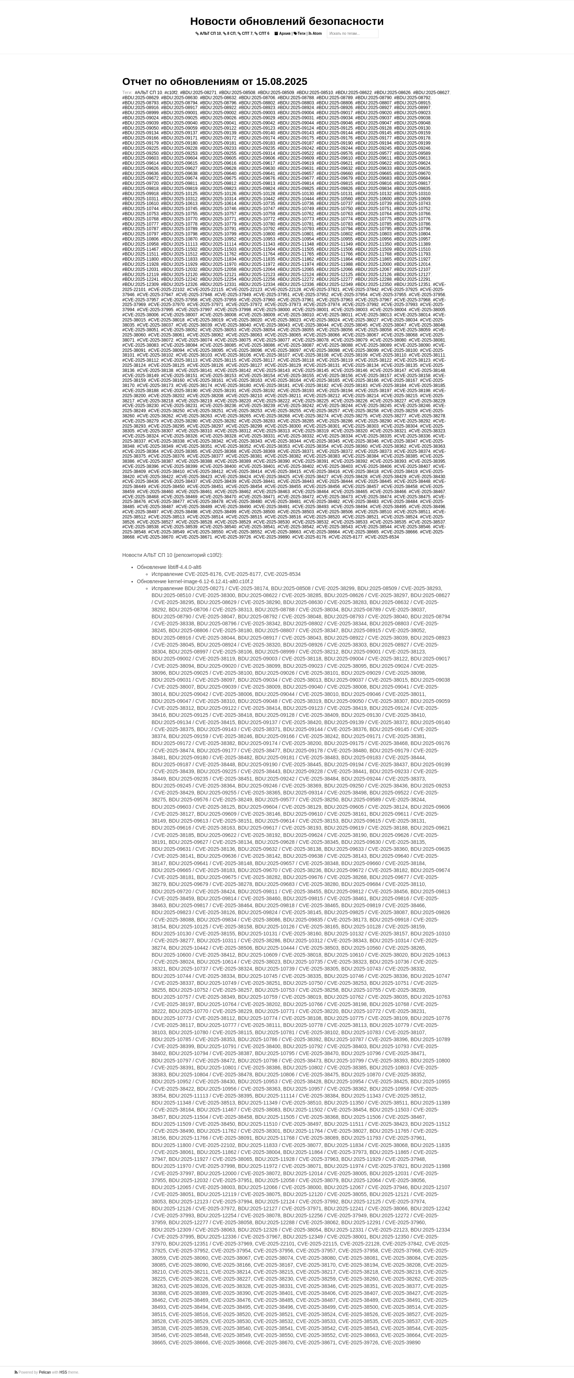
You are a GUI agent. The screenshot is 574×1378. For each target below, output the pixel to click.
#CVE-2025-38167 (399, 380)
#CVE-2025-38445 (373, 481)
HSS (63, 1372)
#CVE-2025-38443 (295, 481)
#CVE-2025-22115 (205, 289)
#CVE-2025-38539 (179, 526)
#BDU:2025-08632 (218, 97)
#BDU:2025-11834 (218, 259)
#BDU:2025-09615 (179, 163)
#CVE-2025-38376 (166, 456)
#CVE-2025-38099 (360, 350)
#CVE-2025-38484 (399, 501)
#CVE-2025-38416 (321, 471)
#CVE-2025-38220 (233, 400)
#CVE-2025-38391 (310, 461)
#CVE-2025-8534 (382, 537)
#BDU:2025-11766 (334, 254)
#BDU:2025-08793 (140, 102)
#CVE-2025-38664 (321, 532)
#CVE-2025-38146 (349, 370)
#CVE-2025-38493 (310, 506)
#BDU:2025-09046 (334, 123)
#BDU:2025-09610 (334, 158)
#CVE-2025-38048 (427, 325)
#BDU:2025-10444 (295, 198)
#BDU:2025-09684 (412, 178)
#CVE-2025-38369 (257, 451)
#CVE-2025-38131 (321, 365)
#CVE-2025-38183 (349, 385)
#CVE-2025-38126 (205, 365)
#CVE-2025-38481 (283, 501)
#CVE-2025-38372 (334, 451)
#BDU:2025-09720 (140, 183)
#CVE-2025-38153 (218, 375)
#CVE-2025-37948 (194, 294)
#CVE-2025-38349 (155, 446)
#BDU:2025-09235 (257, 148)
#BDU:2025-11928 (140, 264)
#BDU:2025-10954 (295, 239)
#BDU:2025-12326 (179, 284)
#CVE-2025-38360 (349, 446)
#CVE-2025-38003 (349, 309)
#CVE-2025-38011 (334, 314)
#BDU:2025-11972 (257, 264)
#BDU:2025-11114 (218, 244)
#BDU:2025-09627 (179, 168)
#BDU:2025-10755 (179, 213)
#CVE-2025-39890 (271, 537)
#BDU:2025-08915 (412, 102)
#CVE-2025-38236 (218, 405)
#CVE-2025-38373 (373, 451)
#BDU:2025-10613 (179, 203)
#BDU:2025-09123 (257, 128)
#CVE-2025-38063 (244, 335)
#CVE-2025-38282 (218, 421)
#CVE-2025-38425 (271, 476)
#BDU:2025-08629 (140, 97)
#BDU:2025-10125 (179, 193)
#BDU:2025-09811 (179, 183)
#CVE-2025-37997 (194, 309)
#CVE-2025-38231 (179, 405)
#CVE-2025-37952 (310, 294)
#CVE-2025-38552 (244, 532)
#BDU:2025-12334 (257, 284)
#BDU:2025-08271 (198, 92)
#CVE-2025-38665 (360, 532)
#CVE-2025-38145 (310, 370)
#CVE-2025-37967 (373, 299)
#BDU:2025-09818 (140, 188)
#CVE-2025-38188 (140, 390)
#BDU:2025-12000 (373, 264)
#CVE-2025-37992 (360, 304)
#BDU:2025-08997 (412, 107)
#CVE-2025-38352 (233, 446)
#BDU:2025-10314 (218, 198)
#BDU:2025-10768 (140, 218)
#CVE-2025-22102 (166, 289)
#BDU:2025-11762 (218, 254)
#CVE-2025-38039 (194, 325)
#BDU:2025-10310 (412, 193)
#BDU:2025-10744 (140, 208)
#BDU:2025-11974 (295, 264)
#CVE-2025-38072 (155, 340)
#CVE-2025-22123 (244, 289)
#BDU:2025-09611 (373, 158)
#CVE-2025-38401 (257, 466)
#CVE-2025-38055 (295, 329)
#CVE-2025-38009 (257, 314)
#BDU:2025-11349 (334, 244)
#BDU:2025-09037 (373, 117)
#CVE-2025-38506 (334, 511)
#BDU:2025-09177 (373, 138)
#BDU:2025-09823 (218, 188)
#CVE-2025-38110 (388, 355)
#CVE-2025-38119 (334, 360)
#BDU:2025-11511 (140, 254)
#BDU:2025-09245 (373, 148)
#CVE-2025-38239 (257, 405)
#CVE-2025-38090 (412, 345)
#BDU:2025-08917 (179, 107)
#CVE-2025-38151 (179, 375)
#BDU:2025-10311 (140, 198)
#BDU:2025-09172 (218, 138)
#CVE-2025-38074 (194, 340)
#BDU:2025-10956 (373, 239)
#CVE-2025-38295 (166, 426)
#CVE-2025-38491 (271, 506)
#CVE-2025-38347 (399, 441)
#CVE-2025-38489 (194, 506)
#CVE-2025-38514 (205, 516)
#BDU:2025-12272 (295, 279)
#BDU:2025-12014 (412, 264)
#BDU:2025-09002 (218, 112)
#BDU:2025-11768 (373, 254)
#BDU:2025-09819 (179, 188)
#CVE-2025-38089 (373, 345)
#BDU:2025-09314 (257, 153)
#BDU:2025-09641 (257, 173)
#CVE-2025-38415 (283, 471)
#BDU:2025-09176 (334, 138)
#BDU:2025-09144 (334, 132)
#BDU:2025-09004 (295, 112)
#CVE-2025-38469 (179, 496)
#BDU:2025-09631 (295, 168)
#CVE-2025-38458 (399, 486)
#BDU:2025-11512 (179, 254)
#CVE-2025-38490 (233, 506)
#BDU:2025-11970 (218, 264)
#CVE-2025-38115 (218, 360)
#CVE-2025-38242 (295, 405)
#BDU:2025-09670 (412, 173)
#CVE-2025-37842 (360, 289)
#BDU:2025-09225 (140, 148)
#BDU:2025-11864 (334, 259)
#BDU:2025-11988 (334, 264)
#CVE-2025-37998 (233, 309)
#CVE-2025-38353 (271, 446)
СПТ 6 (261, 33)
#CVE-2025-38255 (283, 410)
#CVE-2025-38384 (360, 456)
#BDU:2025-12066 (334, 269)
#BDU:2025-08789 (334, 97)
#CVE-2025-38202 (166, 395)
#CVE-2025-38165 (321, 380)
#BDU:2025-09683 (373, 178)
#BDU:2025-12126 (373, 274)
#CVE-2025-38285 (295, 421)
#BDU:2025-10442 (257, 198)
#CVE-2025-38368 (218, 451)
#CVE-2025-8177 (346, 537)
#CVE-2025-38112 (140, 360)
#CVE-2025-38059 (412, 329)
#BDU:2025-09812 (218, 183)
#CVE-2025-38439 (218, 481)
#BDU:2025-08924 (295, 107)
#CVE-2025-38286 (334, 421)
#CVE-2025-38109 (349, 355)
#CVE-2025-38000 (271, 309)
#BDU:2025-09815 (334, 183)
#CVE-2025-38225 (310, 400)
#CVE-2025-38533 (349, 522)
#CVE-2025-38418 (360, 471)
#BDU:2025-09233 (218, 148)
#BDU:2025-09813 (257, 183)
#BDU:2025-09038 (412, 117)
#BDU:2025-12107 (412, 269)
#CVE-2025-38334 (334, 436)
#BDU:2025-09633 (373, 168)
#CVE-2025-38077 (271, 340)
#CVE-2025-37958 (179, 299)
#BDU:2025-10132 (373, 193)
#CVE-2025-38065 (283, 335)
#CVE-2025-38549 (166, 532)
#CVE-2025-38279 (140, 421)
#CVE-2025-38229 (427, 400)
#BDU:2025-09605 (218, 158)
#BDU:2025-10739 (373, 203)
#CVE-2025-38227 (388, 400)
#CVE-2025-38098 (321, 350)
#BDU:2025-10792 (257, 228)
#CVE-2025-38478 (205, 501)
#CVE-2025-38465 (349, 491)
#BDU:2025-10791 (218, 228)
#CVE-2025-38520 (321, 516)
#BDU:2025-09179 (140, 143)
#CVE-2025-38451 (205, 486)
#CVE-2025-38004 (388, 309)
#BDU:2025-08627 (431, 92)
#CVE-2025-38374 (412, 451)
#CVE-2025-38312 (233, 430)
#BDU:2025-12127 (412, 274)
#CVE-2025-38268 (271, 415)
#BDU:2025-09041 (218, 123)
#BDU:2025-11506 (334, 249)
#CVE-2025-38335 (373, 436)
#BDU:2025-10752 (412, 208)
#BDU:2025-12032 (179, 269)
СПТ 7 (245, 33)
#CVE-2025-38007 (179, 314)
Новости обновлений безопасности (287, 21)
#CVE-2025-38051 (140, 329)
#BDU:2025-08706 (257, 97)
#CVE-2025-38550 (205, 532)
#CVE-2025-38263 (194, 415)
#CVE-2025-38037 (155, 325)
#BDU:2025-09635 (412, 168)
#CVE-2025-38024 (321, 320)
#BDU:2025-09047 (373, 123)
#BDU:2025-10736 (295, 203)
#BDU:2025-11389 (412, 244)
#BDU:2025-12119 (140, 274)
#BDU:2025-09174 (257, 138)
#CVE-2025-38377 (205, 456)
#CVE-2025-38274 (310, 415)
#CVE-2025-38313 (271, 430)
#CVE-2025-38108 (310, 355)
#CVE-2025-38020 (244, 320)
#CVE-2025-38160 (166, 380)
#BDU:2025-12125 (334, 274)
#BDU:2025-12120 (179, 274)
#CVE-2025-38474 (373, 496)
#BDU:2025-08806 (334, 102)
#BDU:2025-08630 (179, 97)
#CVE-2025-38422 (155, 476)
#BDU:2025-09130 (412, 128)
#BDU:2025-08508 (237, 92)
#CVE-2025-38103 (194, 355)
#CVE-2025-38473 (334, 496)
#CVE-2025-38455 (283, 486)
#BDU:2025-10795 (373, 228)
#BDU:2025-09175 (295, 138)
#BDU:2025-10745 (179, 208)
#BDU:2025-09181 (218, 143)
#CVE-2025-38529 (233, 522)
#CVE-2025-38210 (244, 395)
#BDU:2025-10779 (218, 224)
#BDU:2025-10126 (218, 193)
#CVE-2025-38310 (194, 430)
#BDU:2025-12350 (373, 284)
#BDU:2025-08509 (276, 92)
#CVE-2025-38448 (412, 481)
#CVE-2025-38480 (244, 501)
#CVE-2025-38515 (244, 516)
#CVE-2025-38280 (179, 421)
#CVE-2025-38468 (140, 496)
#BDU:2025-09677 (295, 178)
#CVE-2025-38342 (205, 441)
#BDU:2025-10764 (373, 213)
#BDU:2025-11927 (412, 259)
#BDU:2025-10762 (295, 213)
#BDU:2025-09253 (179, 153)
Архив (283, 33)
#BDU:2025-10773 (295, 218)
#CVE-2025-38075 (233, 340)
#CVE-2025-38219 (194, 400)
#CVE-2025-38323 (427, 430)
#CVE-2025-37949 (233, 294)
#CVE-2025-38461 (194, 491)
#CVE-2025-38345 (321, 441)
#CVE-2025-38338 (166, 441)
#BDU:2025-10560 (334, 198)
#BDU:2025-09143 (295, 132)
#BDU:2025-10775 (373, 218)
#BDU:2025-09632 (334, 168)
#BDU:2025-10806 (140, 239)
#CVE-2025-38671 (194, 537)
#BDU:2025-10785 (373, 224)
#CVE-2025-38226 (349, 400)
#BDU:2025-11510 (412, 249)
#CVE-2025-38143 (271, 370)
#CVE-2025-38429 (388, 476)
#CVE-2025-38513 (166, 516)
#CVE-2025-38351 (194, 446)
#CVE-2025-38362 (388, 446)
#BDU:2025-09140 (257, 132)
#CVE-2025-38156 (334, 375)
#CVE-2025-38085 (218, 345)
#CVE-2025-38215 (399, 395)
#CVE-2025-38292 (412, 421)
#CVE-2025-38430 (427, 476)
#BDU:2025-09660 (334, 173)
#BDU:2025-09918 (140, 193)
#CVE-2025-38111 (427, 355)
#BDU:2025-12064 (257, 269)
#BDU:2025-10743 (412, 203)
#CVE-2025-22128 (283, 289)
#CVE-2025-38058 (373, 329)
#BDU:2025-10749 (295, 208)
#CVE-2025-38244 (334, 405)
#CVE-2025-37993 (399, 304)
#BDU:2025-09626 (140, 168)
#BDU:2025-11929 (179, 264)
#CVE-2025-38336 (412, 436)
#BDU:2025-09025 (179, 117)
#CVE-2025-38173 (155, 385)
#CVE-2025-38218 (155, 400)
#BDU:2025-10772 (257, 218)
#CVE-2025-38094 (166, 350)
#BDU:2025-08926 (334, 107)
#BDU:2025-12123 (257, 274)
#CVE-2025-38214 (360, 395)
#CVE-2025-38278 (427, 415)
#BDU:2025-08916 (140, 107)
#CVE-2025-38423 (194, 476)
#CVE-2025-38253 (244, 410)
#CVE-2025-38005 (427, 309)
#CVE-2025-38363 (427, 446)
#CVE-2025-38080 (388, 340)
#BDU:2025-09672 (140, 178)
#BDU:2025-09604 (179, 158)
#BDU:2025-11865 (373, 259)
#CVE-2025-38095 (205, 350)
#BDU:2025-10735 (257, 203)
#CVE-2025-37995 (155, 309)
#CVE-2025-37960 (257, 299)
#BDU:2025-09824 (257, 188)
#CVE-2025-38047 (388, 325)
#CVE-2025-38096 (244, 350)
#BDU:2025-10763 (334, 213)
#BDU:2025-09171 (179, 138)
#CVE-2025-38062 (205, 335)
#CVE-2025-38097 (283, 350)
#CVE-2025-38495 (388, 506)
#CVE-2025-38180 (233, 385)
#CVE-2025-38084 (179, 345)
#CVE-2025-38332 (295, 436)
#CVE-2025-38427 (310, 476)
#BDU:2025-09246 (412, 148)
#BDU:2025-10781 (295, 224)
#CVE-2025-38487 (155, 506)
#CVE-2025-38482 (321, 501)
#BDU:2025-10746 (218, 208)
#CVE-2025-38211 (283, 395)
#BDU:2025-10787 (140, 228)
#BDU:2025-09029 (257, 117)
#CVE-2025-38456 (321, 486)
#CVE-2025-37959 (218, 299)
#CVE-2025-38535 (388, 522)
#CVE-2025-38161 (205, 380)
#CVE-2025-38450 (166, 486)
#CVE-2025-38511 (412, 511)
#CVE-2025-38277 (388, 415)
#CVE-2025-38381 (244, 456)
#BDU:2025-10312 (179, 198)
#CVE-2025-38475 (412, 496)
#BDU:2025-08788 (295, 97)
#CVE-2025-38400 (218, 466)
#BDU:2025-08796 (218, 102)
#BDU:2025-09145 (373, 132)
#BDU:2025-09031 (295, 117)
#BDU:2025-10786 (412, 224)
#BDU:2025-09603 (140, 158)
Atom (315, 33)
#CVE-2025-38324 (140, 436)
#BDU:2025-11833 (179, 259)
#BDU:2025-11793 (412, 254)
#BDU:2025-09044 (295, 123)
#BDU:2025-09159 (412, 132)
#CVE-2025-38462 (233, 491)
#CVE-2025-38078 (310, 340)
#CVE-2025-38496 (427, 506)
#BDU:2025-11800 (140, 259)
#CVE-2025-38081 (427, 340)
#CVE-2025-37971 (205, 304)
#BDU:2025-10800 (257, 234)
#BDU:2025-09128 (373, 128)
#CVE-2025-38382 (283, 456)
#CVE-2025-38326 (179, 436)
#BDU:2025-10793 (295, 228)
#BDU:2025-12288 (373, 279)
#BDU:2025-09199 (412, 143)
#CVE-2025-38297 (205, 426)
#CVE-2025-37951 (271, 294)
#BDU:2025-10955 (334, 239)
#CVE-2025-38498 (179, 511)
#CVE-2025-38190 (179, 390)
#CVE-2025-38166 (360, 380)
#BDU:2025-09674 (179, 178)
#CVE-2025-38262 (155, 415)
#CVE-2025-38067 (360, 335)
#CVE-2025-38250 (166, 410)
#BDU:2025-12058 (218, 269)
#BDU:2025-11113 (179, 244)
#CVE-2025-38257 (321, 410)
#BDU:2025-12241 (140, 279)
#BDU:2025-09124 (295, 128)
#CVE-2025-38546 (412, 526)
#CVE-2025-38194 (334, 390)
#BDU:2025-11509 (373, 249)
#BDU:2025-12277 (334, 279)
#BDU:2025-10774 (334, 218)
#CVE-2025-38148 (427, 370)
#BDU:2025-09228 (179, 148)
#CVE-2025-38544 (373, 526)
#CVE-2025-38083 (140, 345)
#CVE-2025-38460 (155, 491)
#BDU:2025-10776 (412, 218)
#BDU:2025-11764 (257, 254)
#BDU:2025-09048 (412, 123)
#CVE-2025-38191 (218, 390)
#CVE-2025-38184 (388, 385)
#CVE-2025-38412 (205, 471)
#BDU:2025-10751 (373, 208)
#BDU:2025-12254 (218, 279)
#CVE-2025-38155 (295, 375)
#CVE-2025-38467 (427, 491)
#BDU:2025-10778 (179, 224)
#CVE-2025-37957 (140, 299)
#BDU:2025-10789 (179, 228)
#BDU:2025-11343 (257, 244)
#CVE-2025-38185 (427, 385)
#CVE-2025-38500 (257, 511)
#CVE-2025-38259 (399, 410)
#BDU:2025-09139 (218, 132)
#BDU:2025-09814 (295, 183)
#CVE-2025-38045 (349, 325)
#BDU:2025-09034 (334, 117)
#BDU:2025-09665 (373, 173)
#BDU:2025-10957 (412, 239)
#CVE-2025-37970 (166, 304)
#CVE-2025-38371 (295, 451)
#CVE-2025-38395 (427, 461)
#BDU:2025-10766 (412, 213)
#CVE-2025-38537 (427, 522)
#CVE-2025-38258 (360, 410)
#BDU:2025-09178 (412, 138)
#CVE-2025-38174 (194, 385)
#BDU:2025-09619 (295, 163)
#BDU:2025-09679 (334, 178)
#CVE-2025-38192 (257, 390)
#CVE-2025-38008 (218, 314)
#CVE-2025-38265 (233, 415)
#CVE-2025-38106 (233, 355)
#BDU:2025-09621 (334, 163)
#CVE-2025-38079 (349, 340)
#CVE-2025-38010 (295, 314)
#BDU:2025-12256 (257, 279)
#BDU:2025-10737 (334, 203)
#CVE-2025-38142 (233, 370)
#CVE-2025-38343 (244, 441)
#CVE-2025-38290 (373, 421)
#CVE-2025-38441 (257, 481)
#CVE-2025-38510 (373, 511)
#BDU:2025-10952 (218, 239)
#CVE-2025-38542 (295, 526)
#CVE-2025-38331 (257, 436)
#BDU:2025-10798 (179, 234)
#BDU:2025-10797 (140, 234)
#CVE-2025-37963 (334, 299)
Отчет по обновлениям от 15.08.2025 (214, 81)
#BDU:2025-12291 (412, 279)
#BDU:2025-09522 (295, 153)
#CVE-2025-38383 (321, 456)
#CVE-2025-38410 (166, 471)
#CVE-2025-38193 (295, 390)
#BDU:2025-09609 (295, 158)
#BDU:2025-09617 (257, 163)
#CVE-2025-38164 (283, 380)
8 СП (229, 33)
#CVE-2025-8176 (309, 537)
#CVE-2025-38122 (373, 360)
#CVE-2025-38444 (334, 481)
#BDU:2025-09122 (218, 128)
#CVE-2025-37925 (399, 289)
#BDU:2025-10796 (412, 228)
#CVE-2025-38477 (166, 501)
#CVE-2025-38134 (360, 365)
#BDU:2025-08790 (373, 97)
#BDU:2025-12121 (218, 274)
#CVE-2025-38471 (257, 496)
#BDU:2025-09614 (140, 163)
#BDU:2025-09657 (295, 173)
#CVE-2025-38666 (399, 532)
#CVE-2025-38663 (283, 532)
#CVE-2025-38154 (257, 375)
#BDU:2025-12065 (295, 269)
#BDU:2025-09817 (412, 183)
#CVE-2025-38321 (388, 430)
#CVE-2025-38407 (412, 466)
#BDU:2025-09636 (140, 173)
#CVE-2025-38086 (257, 345)
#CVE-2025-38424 (233, 476)
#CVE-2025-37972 (244, 304)
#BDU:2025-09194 (373, 143)
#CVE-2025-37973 (283, 304)
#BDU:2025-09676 (257, 178)
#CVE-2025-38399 (179, 466)
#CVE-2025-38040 (233, 325)
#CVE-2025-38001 (310, 309)
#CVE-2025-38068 (399, 335)
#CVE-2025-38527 (155, 522)
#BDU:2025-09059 (179, 128)
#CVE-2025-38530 (271, 522)
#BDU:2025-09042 (257, 123)
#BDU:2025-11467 (140, 249)
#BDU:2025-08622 (353, 92)
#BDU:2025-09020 (373, 112)
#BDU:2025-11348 (295, 244)
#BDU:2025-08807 (373, 102)
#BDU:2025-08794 (179, 102)
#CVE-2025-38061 (166, 335)
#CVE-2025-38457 (360, 486)
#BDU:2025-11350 (373, 244)
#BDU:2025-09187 (295, 143)
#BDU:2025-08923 (257, 107)
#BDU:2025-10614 (218, 203)
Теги (299, 33)
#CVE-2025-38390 (271, 461)
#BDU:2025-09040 (179, 123)
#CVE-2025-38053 (218, 329)
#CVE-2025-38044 (310, 325)
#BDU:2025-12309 (140, 284)
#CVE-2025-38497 (140, 511)
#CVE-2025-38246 (412, 405)
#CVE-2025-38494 (349, 506)
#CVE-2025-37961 (295, 299)
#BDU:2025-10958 (140, 244)
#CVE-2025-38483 (360, 501)
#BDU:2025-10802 (334, 234)
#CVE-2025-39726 (233, 537)
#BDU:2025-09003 (257, 112)
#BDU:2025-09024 (140, 117)
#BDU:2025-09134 (140, 132)
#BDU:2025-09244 (334, 148)
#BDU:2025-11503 (218, 249)
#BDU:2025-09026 (218, 117)
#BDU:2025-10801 (295, 234)
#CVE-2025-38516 (283, 516)
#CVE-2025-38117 (257, 360)
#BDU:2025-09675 (218, 178)
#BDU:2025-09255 (218, 153)
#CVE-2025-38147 (388, 370)
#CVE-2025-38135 (399, 365)
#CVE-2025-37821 (321, 289)
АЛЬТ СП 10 (208, 33)
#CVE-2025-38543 (334, 526)
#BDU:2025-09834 (373, 188)
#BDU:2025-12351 (412, 284)
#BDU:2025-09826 (334, 188)
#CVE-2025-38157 (373, 375)
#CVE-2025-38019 (205, 320)
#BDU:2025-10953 (257, 239)
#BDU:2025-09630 (257, 168)
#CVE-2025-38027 (360, 320)
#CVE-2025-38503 (295, 511)
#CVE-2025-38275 (349, 415)
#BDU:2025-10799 (218, 234)
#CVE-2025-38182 (310, 385)
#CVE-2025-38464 (310, 491)
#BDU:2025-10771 (218, 218)
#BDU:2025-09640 (218, 173)
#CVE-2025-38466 (388, 491)
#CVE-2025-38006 (140, 314)
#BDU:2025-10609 (412, 198)
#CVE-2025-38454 (244, 486)
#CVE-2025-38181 (271, 385)
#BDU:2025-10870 (179, 239)
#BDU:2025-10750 (334, 208)
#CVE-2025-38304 (399, 426)
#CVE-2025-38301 (321, 426)
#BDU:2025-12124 (295, 274)
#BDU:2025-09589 (412, 153)
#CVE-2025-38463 (271, 491)
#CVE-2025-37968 (412, 299)
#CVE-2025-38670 (155, 537)
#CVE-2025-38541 (257, 526)
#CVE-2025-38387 (155, 461)
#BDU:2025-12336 (295, 284)
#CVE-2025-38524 (399, 516)
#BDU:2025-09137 (179, 132)
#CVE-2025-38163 (244, 380)
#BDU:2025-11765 (295, 254)
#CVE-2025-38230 (140, 405)
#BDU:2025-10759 (257, 213)
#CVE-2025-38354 (310, 446)
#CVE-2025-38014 (412, 314)
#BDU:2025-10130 (295, 193)
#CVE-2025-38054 (257, 329)
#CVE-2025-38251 (205, 410)
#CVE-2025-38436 (140, 481)
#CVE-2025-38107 (271, 355)
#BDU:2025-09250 (140, 153)
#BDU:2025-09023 (412, 112)
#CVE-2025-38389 (233, 461)
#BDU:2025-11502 (179, 249)
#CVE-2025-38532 (310, 522)
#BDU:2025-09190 (334, 143)
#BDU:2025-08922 (218, 107)
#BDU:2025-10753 (140, 213)
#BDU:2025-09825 (295, 188)
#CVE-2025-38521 (360, 516)
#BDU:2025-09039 (140, 123)
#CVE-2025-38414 (244, 471)
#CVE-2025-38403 (334, 466)
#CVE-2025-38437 (179, 481)
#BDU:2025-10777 (140, 224)
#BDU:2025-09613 (412, 158)
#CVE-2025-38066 (321, 335)
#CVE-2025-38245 (373, 405)
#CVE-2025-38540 (218, 526)
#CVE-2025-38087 (295, 345)
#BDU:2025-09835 (412, 188)
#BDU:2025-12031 (140, 269)
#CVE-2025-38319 (310, 430)
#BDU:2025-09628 (218, 168)
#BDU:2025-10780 (257, 224)
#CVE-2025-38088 (334, 345)
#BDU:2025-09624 (412, 163)
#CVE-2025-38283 (257, 421)
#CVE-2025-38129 (283, 365)
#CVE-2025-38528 (194, 522)
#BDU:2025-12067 (373, 269)
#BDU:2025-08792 (412, 97)
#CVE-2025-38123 (412, 360)
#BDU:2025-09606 (257, 158)
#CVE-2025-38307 (155, 430)
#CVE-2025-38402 (295, 466)
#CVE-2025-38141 (194, 370)
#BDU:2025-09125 (334, 128)
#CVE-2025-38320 (349, 430)
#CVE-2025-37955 (388, 294)
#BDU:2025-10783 (334, 224)
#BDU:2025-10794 (334, 228)
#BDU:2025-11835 (257, 259)
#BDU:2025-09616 (218, 163)
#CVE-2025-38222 (271, 400)
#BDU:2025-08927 (373, 107)
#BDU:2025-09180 (179, 143)
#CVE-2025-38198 (412, 390)
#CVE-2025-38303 (360, 426)
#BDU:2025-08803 (295, 102)
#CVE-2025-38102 (155, 355)
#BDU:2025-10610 (140, 203)
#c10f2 (171, 92)
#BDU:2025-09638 (179, 173)
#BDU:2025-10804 (412, 234)
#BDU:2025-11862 (295, 259)
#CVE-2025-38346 (360, 441)
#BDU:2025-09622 (373, 163)
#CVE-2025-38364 (140, 451)
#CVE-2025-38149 (140, 375)
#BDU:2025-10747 (257, 208)
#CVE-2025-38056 (334, 329)
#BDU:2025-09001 (179, 112)
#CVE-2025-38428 (349, 476)
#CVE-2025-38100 (399, 350)
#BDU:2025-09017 (334, 112)
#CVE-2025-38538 (140, 526)
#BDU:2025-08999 (140, 112)
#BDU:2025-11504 (257, 249)
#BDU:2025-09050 (140, 128)
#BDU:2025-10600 (373, 198)
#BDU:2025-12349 (334, 284)
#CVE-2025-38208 (205, 395)
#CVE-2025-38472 (295, 496)
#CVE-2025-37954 (349, 294)
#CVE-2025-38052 (179, 329)
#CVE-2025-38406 (373, 466)
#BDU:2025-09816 (373, 183)
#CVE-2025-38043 (271, 325)
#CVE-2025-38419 (399, 471)
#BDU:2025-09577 (373, 153)
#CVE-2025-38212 (321, 395)
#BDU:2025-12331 (218, 284)
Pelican (45, 1372)
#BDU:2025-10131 (334, 193)
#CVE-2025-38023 (283, 320)
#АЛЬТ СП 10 (148, 92)
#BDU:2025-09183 (257, 143)
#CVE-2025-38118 (295, 360)
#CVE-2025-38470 (218, 496)
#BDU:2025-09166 (140, 138)
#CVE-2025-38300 (283, 426)
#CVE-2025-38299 (244, 426)
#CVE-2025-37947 (155, 294)
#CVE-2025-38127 (244, 365)
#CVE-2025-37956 (427, 294)
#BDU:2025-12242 (179, 279)
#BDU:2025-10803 (373, 234)
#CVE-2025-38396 (140, 466)
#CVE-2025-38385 (399, 456)
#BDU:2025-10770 (179, 218)
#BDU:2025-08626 (392, 92)
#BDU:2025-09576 (334, 153)
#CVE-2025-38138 (155, 370)
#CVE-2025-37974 (321, 304)
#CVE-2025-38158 (412, 375)
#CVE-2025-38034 (399, 320)
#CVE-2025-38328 (218, 436)
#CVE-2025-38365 (179, 451)
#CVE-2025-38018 (166, 320)
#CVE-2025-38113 (179, 360)
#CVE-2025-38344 (283, 441)
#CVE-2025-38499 (218, 511)
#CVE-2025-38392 (349, 461)
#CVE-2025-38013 (373, 314)
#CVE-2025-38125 (166, 365)
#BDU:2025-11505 (295, 249)
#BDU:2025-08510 (315, 92)
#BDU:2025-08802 (257, 102)
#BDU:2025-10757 (218, 213)
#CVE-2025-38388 (194, 461)
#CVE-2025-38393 (388, 461)
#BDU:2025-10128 (257, 193)
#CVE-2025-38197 (373, 390)
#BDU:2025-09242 (295, 148)
